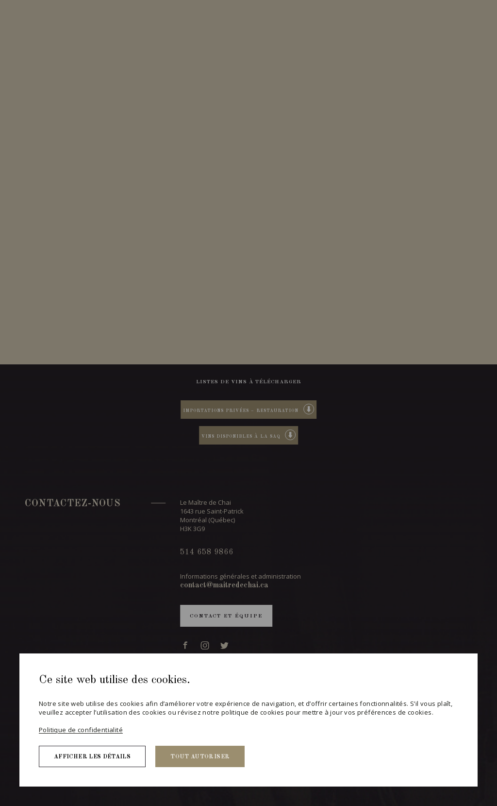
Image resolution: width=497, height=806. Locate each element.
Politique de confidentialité (81, 729)
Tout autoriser (200, 757)
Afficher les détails (92, 757)
